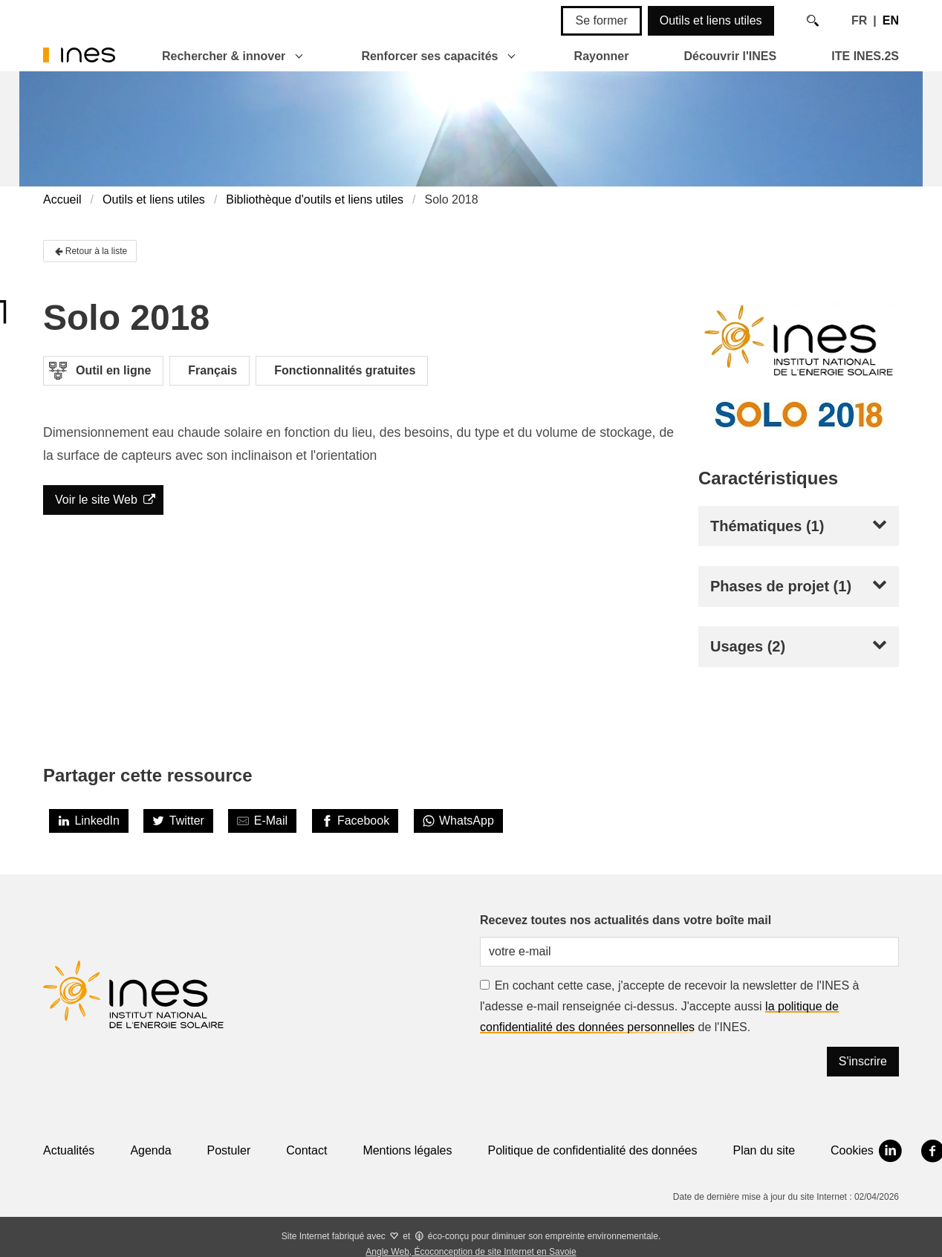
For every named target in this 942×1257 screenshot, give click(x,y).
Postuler (229, 1150)
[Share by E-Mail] (262, 821)
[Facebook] (355, 821)
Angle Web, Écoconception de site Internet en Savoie (471, 1252)
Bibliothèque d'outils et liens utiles (314, 199)
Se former (601, 20)
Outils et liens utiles (711, 20)
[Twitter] (178, 821)
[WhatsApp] (458, 821)
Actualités (68, 1150)
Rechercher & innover (223, 56)
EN (891, 20)
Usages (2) (747, 646)
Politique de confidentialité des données (592, 1150)
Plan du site (764, 1150)
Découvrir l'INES (729, 56)
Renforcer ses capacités (429, 56)
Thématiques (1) (767, 526)
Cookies (852, 1150)
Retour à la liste (90, 251)
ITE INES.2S (865, 56)
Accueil (62, 199)
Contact (306, 1150)
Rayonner (601, 56)
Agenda (150, 1150)
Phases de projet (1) (780, 586)
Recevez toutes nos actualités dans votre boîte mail (625, 920)
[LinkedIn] (89, 821)
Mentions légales (407, 1150)
